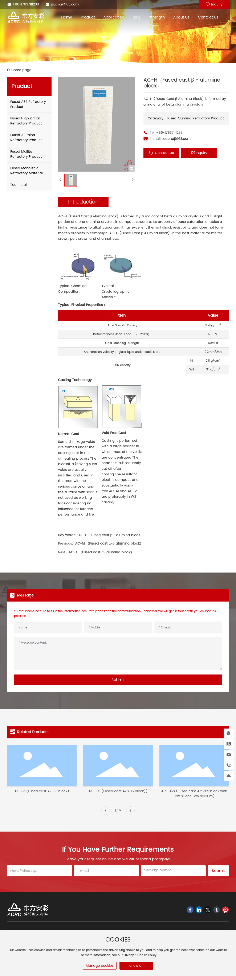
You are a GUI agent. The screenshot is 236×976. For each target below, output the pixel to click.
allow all (136, 965)
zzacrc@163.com (64, 4)
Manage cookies (100, 965)
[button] (105, 810)
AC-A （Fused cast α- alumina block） (101, 552)
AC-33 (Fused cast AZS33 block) (42, 791)
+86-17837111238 (25, 4)
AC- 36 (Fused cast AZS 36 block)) (118, 791)
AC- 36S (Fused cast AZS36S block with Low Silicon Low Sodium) (194, 793)
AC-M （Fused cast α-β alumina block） (109, 543)
